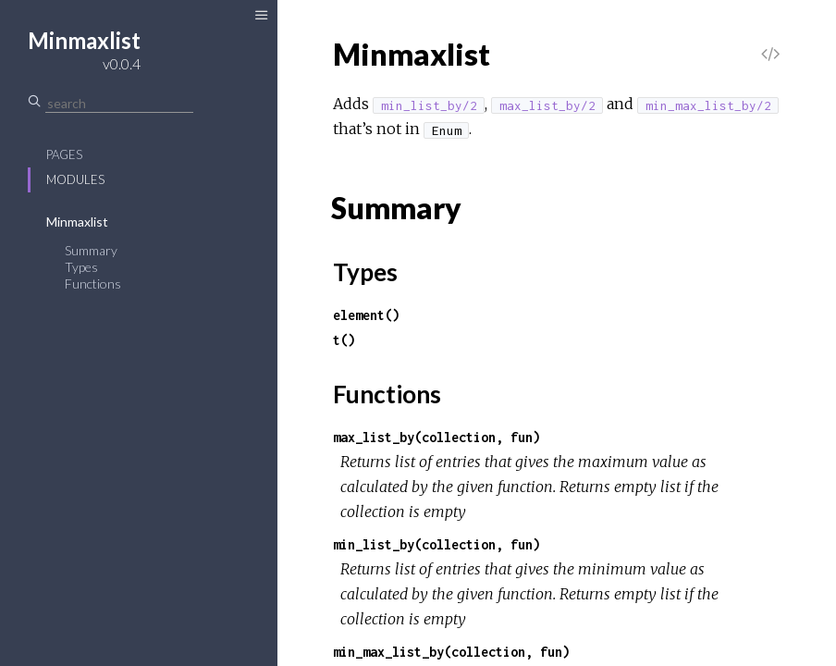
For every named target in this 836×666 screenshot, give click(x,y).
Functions (93, 283)
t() (344, 340)
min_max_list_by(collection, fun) (451, 652)
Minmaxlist (77, 221)
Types (81, 267)
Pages (64, 154)
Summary (91, 250)
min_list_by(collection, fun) (436, 544)
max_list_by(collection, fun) (436, 437)
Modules (75, 179)
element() (366, 315)
